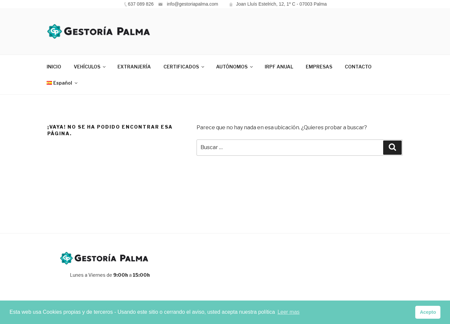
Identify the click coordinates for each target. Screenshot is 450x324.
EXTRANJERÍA (134, 66)
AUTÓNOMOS (235, 66)
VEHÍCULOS (90, 66)
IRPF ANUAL (279, 66)
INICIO (54, 66)
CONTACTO (358, 66)
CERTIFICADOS (184, 66)
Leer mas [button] (289, 312)
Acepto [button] (428, 312)
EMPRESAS (319, 66)
